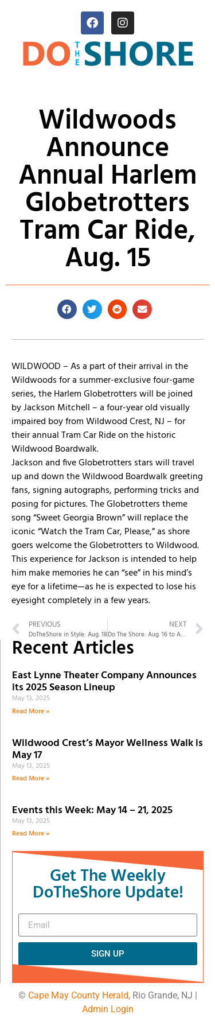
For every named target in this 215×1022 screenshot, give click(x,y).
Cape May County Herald (78, 995)
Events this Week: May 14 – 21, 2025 (92, 810)
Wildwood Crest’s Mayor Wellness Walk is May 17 (107, 749)
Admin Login (108, 1009)
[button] (67, 309)
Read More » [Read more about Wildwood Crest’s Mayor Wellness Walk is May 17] (30, 778)
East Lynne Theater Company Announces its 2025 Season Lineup (104, 682)
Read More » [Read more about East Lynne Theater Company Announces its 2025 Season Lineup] (30, 711)
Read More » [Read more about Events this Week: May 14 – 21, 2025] (30, 834)
